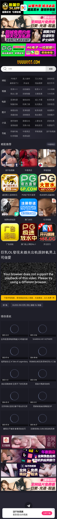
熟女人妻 (14, 93)
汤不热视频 (50, 131)
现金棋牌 (38, 83)
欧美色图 (38, 110)
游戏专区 (51, 78)
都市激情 (14, 121)
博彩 (4, 80)
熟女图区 (38, 114)
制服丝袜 (14, 104)
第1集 (5, 305)
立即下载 (47, 513)
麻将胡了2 (14, 83)
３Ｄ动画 (51, 89)
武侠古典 (51, 121)
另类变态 (51, 104)
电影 (4, 101)
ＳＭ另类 (51, 93)
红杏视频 (14, 136)
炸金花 (26, 83)
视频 (4, 91)
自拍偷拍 (26, 89)
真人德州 (26, 78)
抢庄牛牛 (51, 83)
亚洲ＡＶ (14, 89)
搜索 (51, 69)
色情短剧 (26, 136)
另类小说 (26, 125)
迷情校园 (14, 125)
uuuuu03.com (28, 62)
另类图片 (51, 114)
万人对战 (38, 78)
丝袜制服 (26, 93)
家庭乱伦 (26, 121)
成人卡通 (38, 99)
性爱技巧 (51, 125)
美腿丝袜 (14, 114)
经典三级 (26, 104)
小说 (4, 122)
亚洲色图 (26, 110)
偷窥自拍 (14, 110)
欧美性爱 (51, 99)
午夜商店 (26, 131)
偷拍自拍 (26, 99)
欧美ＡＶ (38, 89)
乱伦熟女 (38, 104)
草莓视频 (38, 131)
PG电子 (14, 78)
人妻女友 (38, 121)
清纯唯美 (26, 114)
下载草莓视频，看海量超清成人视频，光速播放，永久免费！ (29, 297)
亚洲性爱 (14, 99)
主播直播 (38, 93)
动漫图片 (51, 110)
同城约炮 (14, 131)
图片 (4, 112)
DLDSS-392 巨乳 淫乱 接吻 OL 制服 (26, 305)
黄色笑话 (38, 125)
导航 (4, 133)
